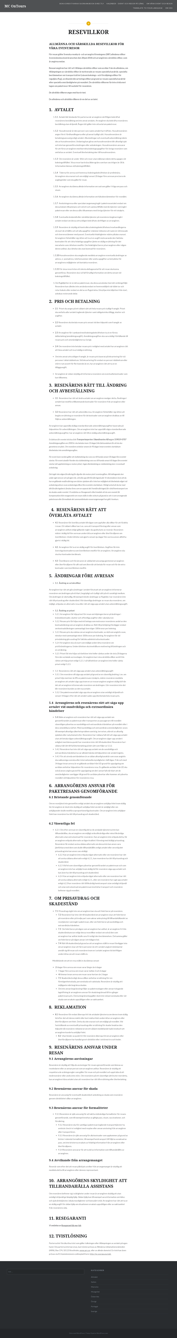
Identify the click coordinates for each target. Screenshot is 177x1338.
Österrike (95, 1296)
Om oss (168, 8)
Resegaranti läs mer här (71, 1225)
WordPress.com (102, 1333)
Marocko (94, 1287)
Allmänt (94, 1277)
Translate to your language (148, 8)
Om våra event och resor (159, 4)
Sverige (94, 1311)
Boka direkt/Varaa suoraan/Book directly (82, 4)
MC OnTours (15, 6)
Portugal (94, 1306)
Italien (93, 1282)
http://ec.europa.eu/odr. (100, 1254)
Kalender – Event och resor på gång (125, 4)
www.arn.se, (85, 1250)
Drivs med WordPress (77, 1333)
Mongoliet (95, 1292)
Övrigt (93, 1301)
